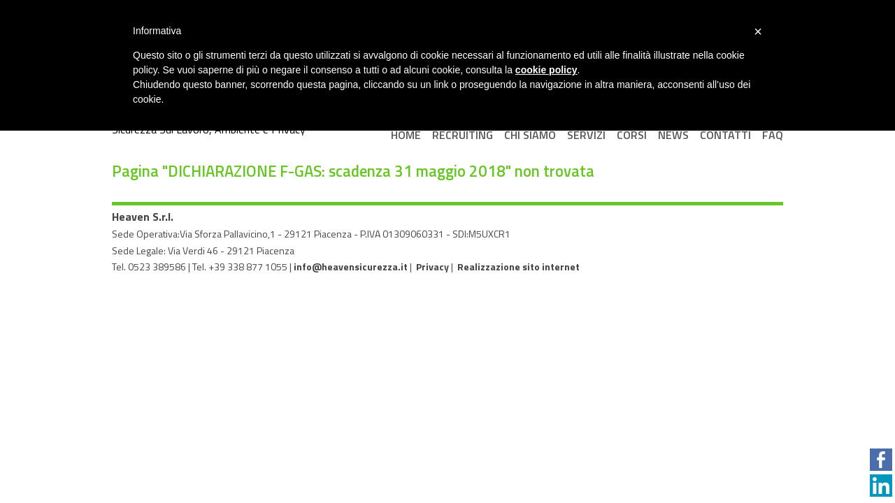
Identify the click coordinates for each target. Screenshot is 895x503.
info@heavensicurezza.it (351, 266)
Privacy (432, 266)
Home (406, 134)
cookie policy (546, 69)
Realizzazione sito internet (518, 266)
